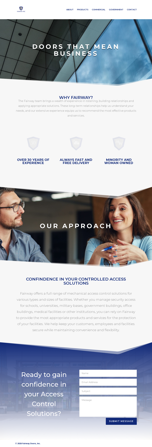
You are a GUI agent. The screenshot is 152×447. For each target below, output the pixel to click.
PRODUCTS (82, 10)
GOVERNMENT (116, 10)
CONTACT (132, 10)
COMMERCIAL (98, 10)
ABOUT (69, 10)
